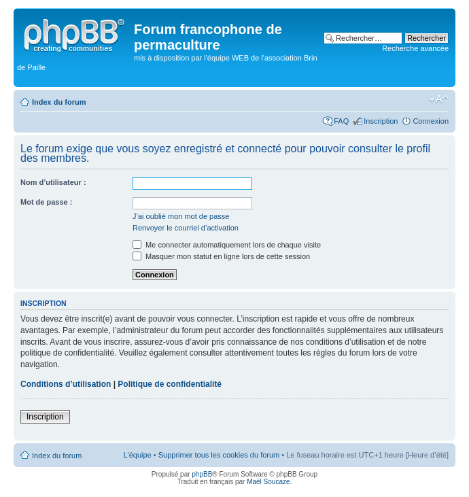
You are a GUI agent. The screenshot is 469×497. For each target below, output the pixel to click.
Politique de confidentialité (170, 384)
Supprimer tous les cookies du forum (219, 455)
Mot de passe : (46, 202)
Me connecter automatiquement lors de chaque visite (227, 245)
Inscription (381, 121)
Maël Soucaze (268, 481)
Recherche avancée (415, 48)
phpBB (202, 474)
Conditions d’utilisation (65, 384)
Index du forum (59, 102)
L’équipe (138, 455)
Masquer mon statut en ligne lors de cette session (221, 256)
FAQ (341, 121)
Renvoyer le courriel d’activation (186, 228)
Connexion (431, 121)
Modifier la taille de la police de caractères (439, 99)
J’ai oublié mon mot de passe (181, 216)
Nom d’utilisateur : (53, 182)
